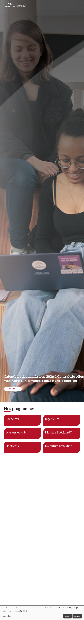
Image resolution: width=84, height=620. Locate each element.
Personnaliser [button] (6, 616)
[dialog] (42, 613)
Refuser (67, 616)
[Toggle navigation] (77, 4)
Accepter (77, 616)
